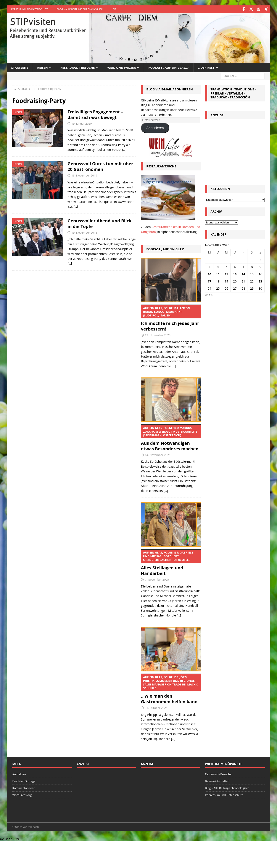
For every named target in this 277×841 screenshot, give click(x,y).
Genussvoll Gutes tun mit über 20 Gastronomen (100, 166)
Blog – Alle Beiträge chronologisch (79, 9)
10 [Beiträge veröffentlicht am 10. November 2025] (209, 274)
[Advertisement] (235, 151)
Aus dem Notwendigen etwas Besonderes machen (170, 437)
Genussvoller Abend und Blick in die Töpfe (100, 223)
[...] (174, 366)
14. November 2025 (158, 455)
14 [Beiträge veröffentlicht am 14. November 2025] (243, 274)
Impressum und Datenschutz (29, 9)
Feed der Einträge (23, 781)
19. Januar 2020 (81, 123)
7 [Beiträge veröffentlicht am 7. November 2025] (243, 267)
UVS (114, 9)
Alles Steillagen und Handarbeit (170, 562)
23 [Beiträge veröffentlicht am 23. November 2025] (260, 281)
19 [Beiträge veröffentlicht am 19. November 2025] (226, 281)
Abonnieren (155, 128)
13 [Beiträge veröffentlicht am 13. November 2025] (235, 274)
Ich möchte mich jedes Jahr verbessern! (170, 318)
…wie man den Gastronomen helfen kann (170, 688)
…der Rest (206, 67)
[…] (124, 149)
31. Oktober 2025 (156, 707)
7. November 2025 (157, 579)
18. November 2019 (84, 175)
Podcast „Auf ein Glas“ (165, 249)
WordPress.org (22, 794)
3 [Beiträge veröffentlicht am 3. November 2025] (209, 267)
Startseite (19, 67)
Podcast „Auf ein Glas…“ (168, 67)
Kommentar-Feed (23, 788)
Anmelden (19, 774)
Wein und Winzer (121, 67)
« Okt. (209, 294)
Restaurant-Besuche (77, 67)
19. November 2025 (158, 335)
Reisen (42, 67)
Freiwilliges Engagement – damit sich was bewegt (95, 114)
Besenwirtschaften (217, 781)
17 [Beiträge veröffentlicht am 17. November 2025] (209, 281)
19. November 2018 (84, 232)
